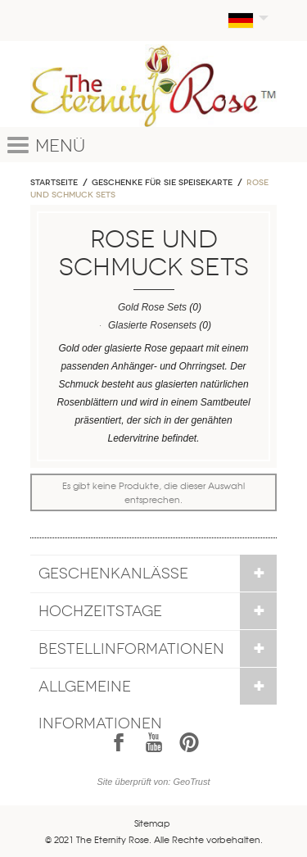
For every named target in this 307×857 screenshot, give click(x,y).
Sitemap (152, 822)
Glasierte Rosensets (152, 325)
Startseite (54, 183)
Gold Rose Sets (152, 307)
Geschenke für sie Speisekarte (162, 183)
